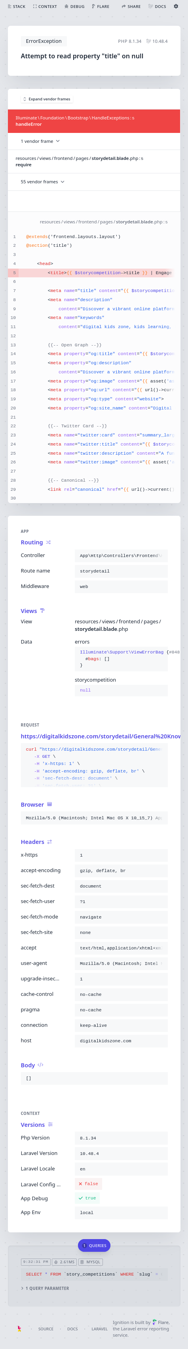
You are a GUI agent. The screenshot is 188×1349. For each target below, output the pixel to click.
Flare (160, 1322)
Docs (72, 1329)
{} (121, 659)
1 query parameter (45, 1288)
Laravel (100, 1329)
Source (45, 1329)
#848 (178, 652)
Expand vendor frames (46, 99)
